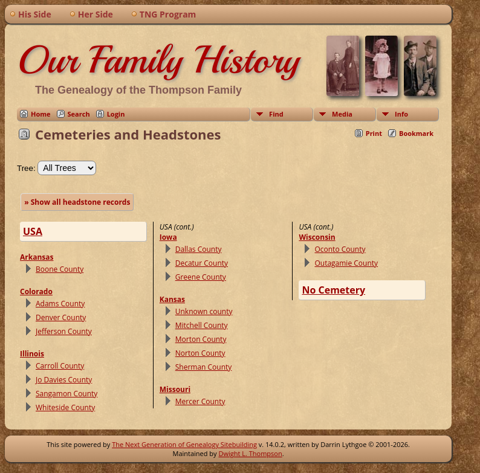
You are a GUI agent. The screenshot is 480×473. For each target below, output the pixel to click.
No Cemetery (333, 290)
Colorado (36, 291)
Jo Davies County (64, 380)
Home (41, 113)
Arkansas (36, 257)
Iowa (168, 237)
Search (79, 113)
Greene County (200, 277)
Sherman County (203, 367)
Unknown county (204, 311)
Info (401, 113)
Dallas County (198, 249)
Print (374, 133)
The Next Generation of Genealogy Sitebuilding (184, 444)
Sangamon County (66, 393)
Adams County (60, 303)
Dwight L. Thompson (250, 453)
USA (32, 231)
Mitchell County (201, 325)
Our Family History (158, 60)
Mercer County (200, 401)
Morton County (201, 339)
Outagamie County (346, 263)
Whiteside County (65, 407)
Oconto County (339, 249)
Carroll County (60, 366)
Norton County (200, 353)
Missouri (175, 389)
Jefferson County (64, 331)
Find (276, 113)
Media (342, 113)
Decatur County (201, 263)
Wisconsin (317, 237)
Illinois (32, 354)
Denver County (61, 317)
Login (116, 113)
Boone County (59, 269)
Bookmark (416, 133)
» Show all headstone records (77, 202)
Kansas (172, 299)
